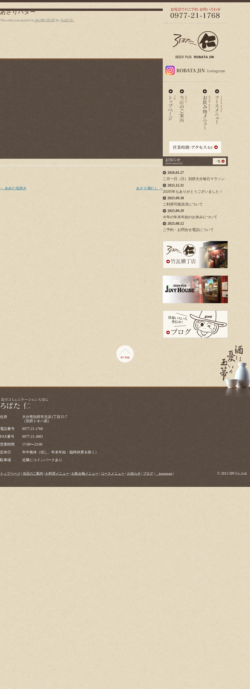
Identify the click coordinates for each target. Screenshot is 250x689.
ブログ (148, 473)
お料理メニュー (195, 105)
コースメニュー (218, 105)
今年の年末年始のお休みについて (195, 212)
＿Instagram (163, 473)
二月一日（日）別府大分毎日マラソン (195, 174)
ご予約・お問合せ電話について (195, 225)
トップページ (10, 473)
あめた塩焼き (13, 188)
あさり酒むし (149, 188)
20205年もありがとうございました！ (195, 187)
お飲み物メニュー (207, 105)
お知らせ (134, 473)
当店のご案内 (183, 105)
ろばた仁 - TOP (172, 105)
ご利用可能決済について (195, 200)
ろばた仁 (67, 20)
